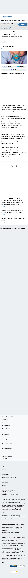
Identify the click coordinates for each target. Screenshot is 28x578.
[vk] (12, 166)
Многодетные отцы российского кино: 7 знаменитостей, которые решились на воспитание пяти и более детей (14, 203)
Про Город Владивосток (7, 448)
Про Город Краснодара (6, 451)
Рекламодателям (5, 482)
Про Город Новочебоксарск (7, 416)
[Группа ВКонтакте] (7, 67)
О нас (3, 466)
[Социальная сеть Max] (14, 70)
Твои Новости (5, 419)
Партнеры (4, 485)
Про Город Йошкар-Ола (7, 422)
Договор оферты (5, 474)
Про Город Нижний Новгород (8, 443)
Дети (3, 41)
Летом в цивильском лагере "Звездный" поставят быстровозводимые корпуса (14, 212)
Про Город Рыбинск (6, 437)
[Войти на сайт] (25, 16)
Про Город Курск (5, 434)
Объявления (4, 471)
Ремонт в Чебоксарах (6, 20)
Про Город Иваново (6, 428)
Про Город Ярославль (6, 430)
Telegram (3, 463)
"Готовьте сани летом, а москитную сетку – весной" (14, 220)
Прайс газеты (4, 479)
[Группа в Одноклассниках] (5, 458)
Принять (22, 24)
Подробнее (4, 530)
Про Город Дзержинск (6, 445)
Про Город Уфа (5, 439)
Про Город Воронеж (6, 425)
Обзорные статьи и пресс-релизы (9, 477)
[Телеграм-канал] (20, 67)
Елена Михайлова (7, 49)
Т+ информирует (16, 20)
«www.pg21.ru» (12, 490)
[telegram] (16, 166)
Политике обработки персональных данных (7, 28)
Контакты (4, 469)
